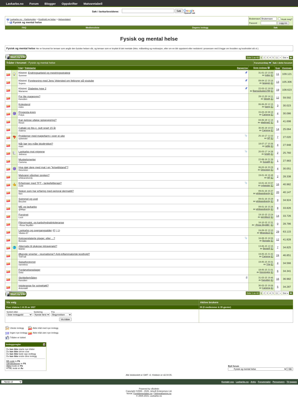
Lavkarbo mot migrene (32, 151)
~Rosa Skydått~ (26, 225)
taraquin (266, 83)
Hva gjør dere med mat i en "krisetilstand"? (43, 167)
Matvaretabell (92, 3)
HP (268, 138)
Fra (53, 312)
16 (277, 184)
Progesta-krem (27, 112)
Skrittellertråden (28, 277)
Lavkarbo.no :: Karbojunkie (23, 19)
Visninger (287, 68)
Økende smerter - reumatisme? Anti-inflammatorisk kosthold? (54, 254)
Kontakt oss (227, 382)
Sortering (38, 312)
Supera (22, 83)
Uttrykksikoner (13, 363)
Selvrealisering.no (162, 393)
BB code (10, 361)
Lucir (21, 217)
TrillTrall (22, 257)
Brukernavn (254, 19)
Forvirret (23, 214)
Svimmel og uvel (28, 198)
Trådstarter (30, 68)
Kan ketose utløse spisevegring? (38, 120)
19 (277, 89)
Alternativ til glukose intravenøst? (38, 246)
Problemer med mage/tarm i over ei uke (42, 135)
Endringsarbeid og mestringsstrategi (49, 72)
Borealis (22, 241)
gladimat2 (265, 122)
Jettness (23, 154)
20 (277, 192)
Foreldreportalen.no (143, 393)
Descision (23, 170)
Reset (21, 123)
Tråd (20, 68)
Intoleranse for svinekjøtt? (34, 285)
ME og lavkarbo (28, 206)
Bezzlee (22, 201)
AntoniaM (23, 288)
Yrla (268, 264)
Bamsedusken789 (261, 91)
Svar (277, 68)
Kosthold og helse (47, 19)
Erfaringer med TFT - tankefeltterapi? (40, 183)
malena (22, 130)
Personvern (279, 382)
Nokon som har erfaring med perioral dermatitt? (46, 191)
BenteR (266, 248)
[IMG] (9, 366)
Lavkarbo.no (14, 3)
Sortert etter (12, 312)
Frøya (21, 115)
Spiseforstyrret (27, 261)
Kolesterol (24, 104)
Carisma (266, 114)
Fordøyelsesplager (29, 269)
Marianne (23, 91)
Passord (253, 23)
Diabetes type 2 (37, 88)
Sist (285, 57)
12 (277, 97)
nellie (267, 146)
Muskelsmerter (27, 159)
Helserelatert (64, 19)
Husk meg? (285, 19)
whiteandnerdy (26, 178)
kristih (267, 154)
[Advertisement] (90, 57)
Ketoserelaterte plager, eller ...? (37, 238)
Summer (23, 75)
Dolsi (21, 272)
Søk (275, 27)
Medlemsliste (92, 27)
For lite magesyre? (29, 96)
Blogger (50, 3)
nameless (23, 264)
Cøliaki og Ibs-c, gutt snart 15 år (37, 127)
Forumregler (264, 382)
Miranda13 (265, 233)
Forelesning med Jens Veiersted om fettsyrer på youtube (61, 80)
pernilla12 (265, 217)
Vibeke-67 (23, 233)
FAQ (24, 27)
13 (277, 81)
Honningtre (265, 272)
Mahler (22, 249)
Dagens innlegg (200, 27)
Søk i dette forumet (282, 63)
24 (277, 255)
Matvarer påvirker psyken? (34, 175)
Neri (20, 193)
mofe (21, 186)
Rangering (242, 68)
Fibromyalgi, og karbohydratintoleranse (41, 222)
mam (21, 146)
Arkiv (253, 382)
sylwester (23, 138)
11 (277, 57)
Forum (34, 3)
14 (277, 129)
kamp (267, 106)
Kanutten (23, 99)
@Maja (22, 209)
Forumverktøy (261, 63)
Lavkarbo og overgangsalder (35, 230)
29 (277, 231)
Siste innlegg (260, 68)
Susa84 (266, 162)
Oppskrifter (70, 3)
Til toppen (292, 382)
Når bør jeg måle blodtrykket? (36, 143)
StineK (267, 99)
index (267, 75)
